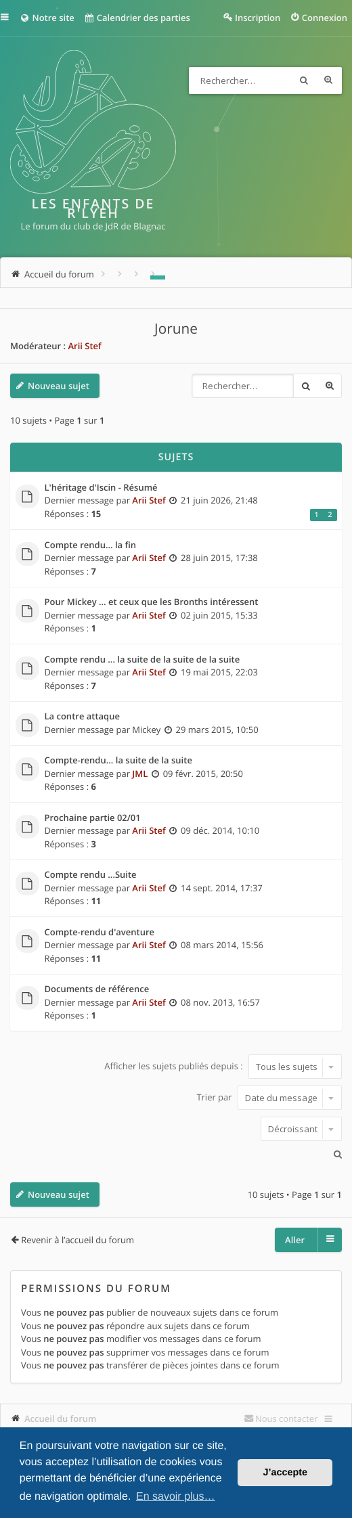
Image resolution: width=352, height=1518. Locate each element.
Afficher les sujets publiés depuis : (223, 1067)
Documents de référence (97, 989)
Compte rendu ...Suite (91, 875)
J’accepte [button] (285, 1472)
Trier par (269, 1098)
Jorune (176, 328)
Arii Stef (84, 346)
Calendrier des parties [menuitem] (137, 18)
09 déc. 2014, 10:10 (220, 830)
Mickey (146, 729)
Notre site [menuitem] (47, 18)
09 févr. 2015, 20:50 (203, 773)
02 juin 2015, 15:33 (219, 615)
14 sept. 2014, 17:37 (222, 888)
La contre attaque (82, 716)
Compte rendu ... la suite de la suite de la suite (142, 659)
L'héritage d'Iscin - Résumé (101, 488)
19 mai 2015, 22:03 (219, 672)
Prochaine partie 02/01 (93, 818)
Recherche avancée (328, 80)
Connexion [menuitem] (324, 18)
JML (140, 773)
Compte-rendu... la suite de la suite (118, 760)
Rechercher (304, 80)
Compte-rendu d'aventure (100, 932)
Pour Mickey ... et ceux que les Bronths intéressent (152, 602)
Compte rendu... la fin (91, 545)
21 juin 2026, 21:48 (219, 500)
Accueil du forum (60, 1418)
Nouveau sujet (58, 386)
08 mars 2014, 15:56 (222, 945)
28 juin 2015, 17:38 (219, 558)
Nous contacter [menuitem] (286, 1418)
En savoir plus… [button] (175, 1496)
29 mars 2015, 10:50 (217, 729)
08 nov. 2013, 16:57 (220, 1002)
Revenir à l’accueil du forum (77, 1240)
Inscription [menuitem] (257, 18)
